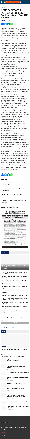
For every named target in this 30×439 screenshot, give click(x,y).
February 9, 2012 (10, 20)
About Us (6, 427)
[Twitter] (5, 24)
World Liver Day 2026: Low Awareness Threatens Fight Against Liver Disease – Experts (16, 366)
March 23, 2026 (10, 409)
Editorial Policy (24, 427)
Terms (7, 429)
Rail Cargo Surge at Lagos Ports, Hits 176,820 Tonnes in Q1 (15, 295)
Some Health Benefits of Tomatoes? (15, 388)
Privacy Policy (17, 427)
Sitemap (3, 429)
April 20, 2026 (10, 380)
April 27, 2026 (10, 369)
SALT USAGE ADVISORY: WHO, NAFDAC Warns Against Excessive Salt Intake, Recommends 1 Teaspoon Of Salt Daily (16, 395)
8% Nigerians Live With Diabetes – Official (16, 383)
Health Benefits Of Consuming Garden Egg (17, 401)
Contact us (11, 427)
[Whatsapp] (11, 24)
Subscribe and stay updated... (15, 317)
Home (2, 6)
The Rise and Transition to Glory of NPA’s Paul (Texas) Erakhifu (15, 280)
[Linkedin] (8, 24)
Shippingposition (7, 422)
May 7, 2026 (4, 202)
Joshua (3, 20)
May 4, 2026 (9, 362)
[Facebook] (2, 24)
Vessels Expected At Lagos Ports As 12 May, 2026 (12, 283)
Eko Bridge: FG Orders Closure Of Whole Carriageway (14, 200)
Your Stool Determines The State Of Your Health (18, 372)
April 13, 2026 (10, 390)
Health (3, 346)
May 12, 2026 (4, 268)
